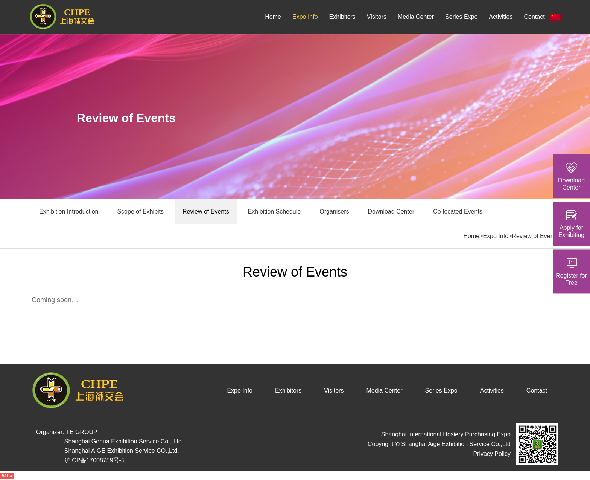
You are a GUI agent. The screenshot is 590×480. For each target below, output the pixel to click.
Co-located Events (457, 211)
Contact (534, 17)
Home (273, 17)
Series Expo (461, 17)
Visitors (376, 17)
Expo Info (305, 17)
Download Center (391, 211)
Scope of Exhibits (140, 211)
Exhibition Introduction (68, 211)
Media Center (416, 17)
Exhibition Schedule (274, 211)
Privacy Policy (492, 454)
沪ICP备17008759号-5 (94, 460)
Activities (500, 17)
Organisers (334, 211)
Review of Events (205, 211)
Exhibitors (342, 17)
